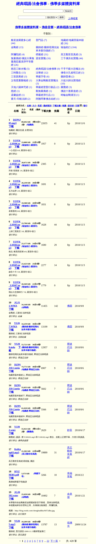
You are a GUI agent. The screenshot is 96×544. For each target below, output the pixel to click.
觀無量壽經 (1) (44, 91)
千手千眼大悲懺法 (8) (72, 68)
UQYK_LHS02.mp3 (14, 184)
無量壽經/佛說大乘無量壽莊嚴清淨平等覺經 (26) (22, 61)
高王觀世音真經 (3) (71, 54)
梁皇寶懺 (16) (43, 58)
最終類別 (47, 106)
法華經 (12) (42, 72)
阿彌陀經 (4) (18, 54)
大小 (34, 106)
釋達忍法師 (69, 347)
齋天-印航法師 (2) (20, 98)
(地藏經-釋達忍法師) (30, 369)
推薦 (64, 106)
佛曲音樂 (48, 27)
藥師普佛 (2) (67, 76)
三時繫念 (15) (18, 72)
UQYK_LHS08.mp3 (14, 204)
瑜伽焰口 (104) (69, 47)
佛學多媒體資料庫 (27, 27)
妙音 (69, 430)
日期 (77, 106)
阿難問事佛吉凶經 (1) (47, 98)
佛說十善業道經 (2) (71, 91)
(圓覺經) (30, 431)
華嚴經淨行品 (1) (45, 95)
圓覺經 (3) (66, 87)
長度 (40, 106)
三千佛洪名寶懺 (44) (72, 58)
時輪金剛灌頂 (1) (70, 95)
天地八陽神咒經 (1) (21, 87)
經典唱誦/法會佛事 (69, 27)
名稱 (29, 106)
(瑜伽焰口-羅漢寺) (29, 145)
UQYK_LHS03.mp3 (14, 224)
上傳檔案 (73, 18)
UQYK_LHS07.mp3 (14, 285)
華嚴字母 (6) (42, 76)
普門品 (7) (41, 40)
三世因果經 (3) (19, 76)
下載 (11, 126)
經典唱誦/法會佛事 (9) (48, 68)
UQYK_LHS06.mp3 (14, 143)
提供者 (71, 106)
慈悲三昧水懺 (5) (20, 68)
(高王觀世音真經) (29, 454)
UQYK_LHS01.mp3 (14, 163)
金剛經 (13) (17, 47)
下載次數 (57, 106)
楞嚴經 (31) (42, 54)
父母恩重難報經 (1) (21, 80)
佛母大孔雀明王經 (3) (72, 72)
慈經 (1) (15, 91)
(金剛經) (25, 307)
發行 (85, 106)
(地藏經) (30, 125)
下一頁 (54, 541)
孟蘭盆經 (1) (18, 95)
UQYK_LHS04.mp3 (14, 244)
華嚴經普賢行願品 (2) (47, 87)
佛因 (69, 305)
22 (48, 541)
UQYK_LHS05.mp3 (14, 265)
